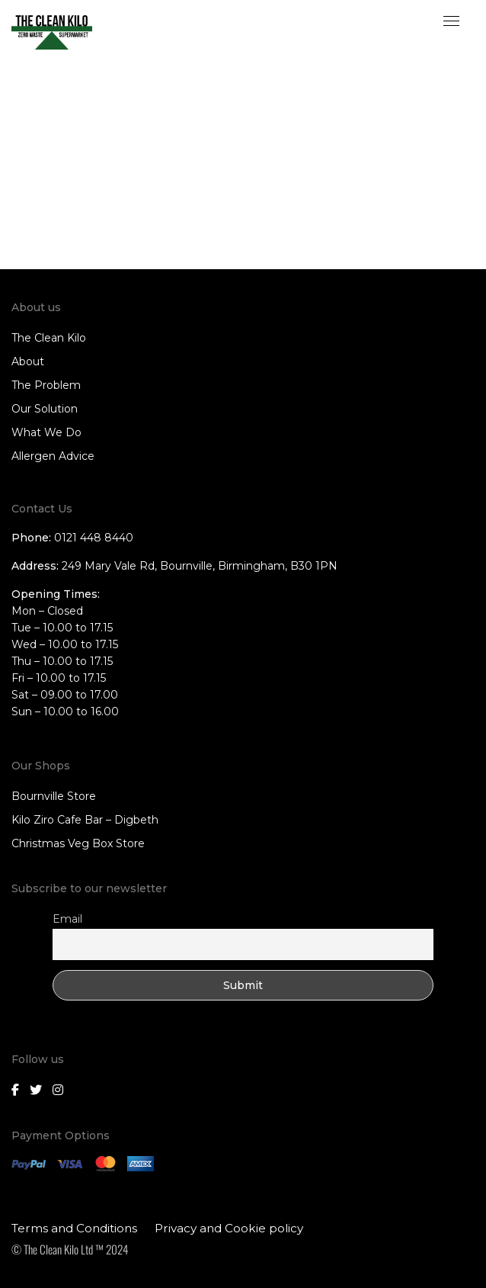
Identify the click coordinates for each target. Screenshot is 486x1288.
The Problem (46, 385)
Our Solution (44, 409)
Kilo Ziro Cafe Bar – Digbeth (84, 820)
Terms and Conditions (74, 1228)
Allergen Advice (52, 456)
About (27, 361)
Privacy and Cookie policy (229, 1228)
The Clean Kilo (48, 338)
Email (67, 919)
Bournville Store (53, 796)
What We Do (46, 432)
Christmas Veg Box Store (78, 843)
